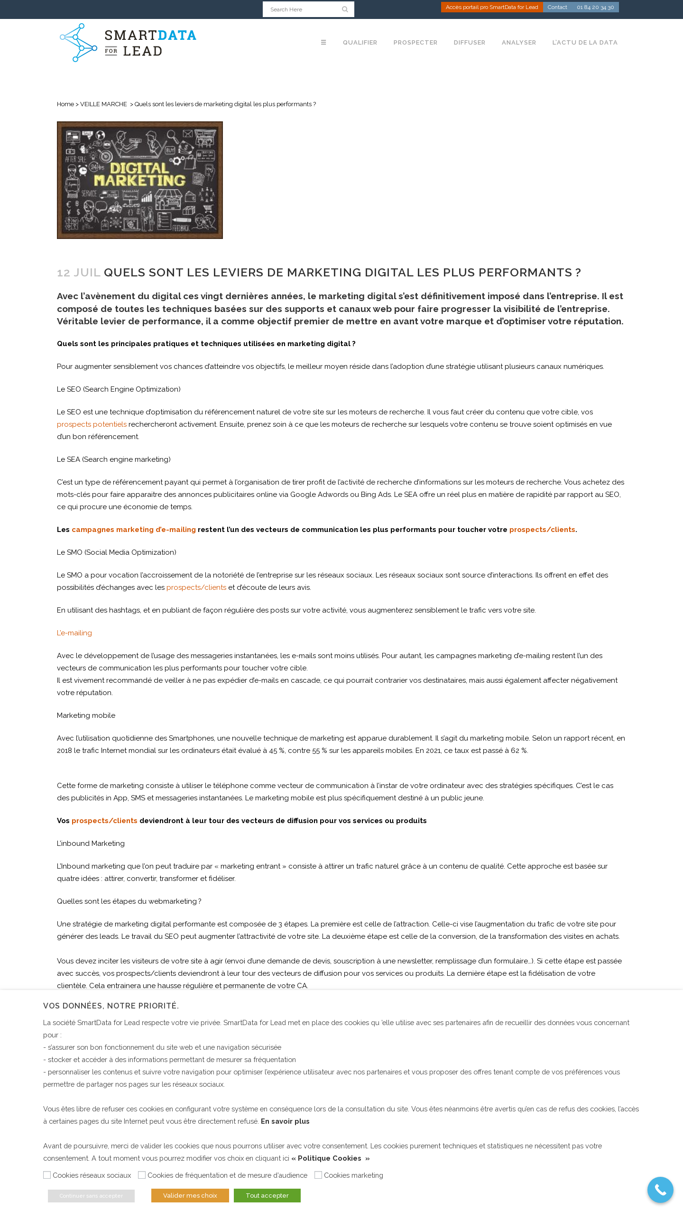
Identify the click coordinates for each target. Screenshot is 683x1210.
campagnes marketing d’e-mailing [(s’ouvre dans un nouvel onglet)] (134, 529)
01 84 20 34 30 (595, 7)
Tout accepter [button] (267, 1195)
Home (65, 104)
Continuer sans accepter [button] (91, 1196)
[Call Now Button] (660, 1190)
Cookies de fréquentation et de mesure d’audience (227, 1175)
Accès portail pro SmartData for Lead (492, 7)
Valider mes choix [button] (190, 1195)
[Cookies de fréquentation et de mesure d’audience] (142, 1175)
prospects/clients (196, 587)
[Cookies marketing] (318, 1175)
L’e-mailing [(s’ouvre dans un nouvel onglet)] (74, 633)
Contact (557, 7)
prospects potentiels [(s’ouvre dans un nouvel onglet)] (92, 424)
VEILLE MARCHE (103, 104)
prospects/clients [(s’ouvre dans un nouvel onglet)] (105, 820)
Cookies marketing (353, 1175)
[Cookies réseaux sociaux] (47, 1175)
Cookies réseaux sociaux (92, 1175)
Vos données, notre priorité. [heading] (111, 1005)
